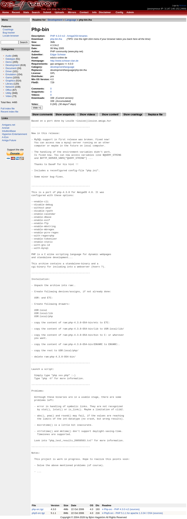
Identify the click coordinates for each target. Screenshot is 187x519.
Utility (8, 93)
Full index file (8, 108)
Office (8, 90)
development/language (62, 67)
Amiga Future (9, 140)
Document (10, 68)
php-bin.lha (56, 39)
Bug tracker (8, 32)
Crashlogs (7, 29)
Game (8, 77)
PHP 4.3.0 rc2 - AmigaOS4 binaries (68, 36)
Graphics (10, 80)
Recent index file (9, 111)
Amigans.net (8, 124)
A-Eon (5, 137)
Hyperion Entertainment (14, 134)
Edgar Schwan (58, 54)
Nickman (182, 6)
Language (70, 19)
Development (12, 65)
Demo (8, 62)
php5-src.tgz (38, 513)
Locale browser (10, 35)
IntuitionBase (9, 131)
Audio (8, 55)
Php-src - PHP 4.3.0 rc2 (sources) (122, 509)
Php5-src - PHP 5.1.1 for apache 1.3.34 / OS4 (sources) (133, 513)
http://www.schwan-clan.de (64, 60)
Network (9, 86)
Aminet (5, 128)
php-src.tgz (37, 509)
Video (8, 96)
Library (9, 83)
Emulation (10, 74)
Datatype (10, 59)
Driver (8, 71)
